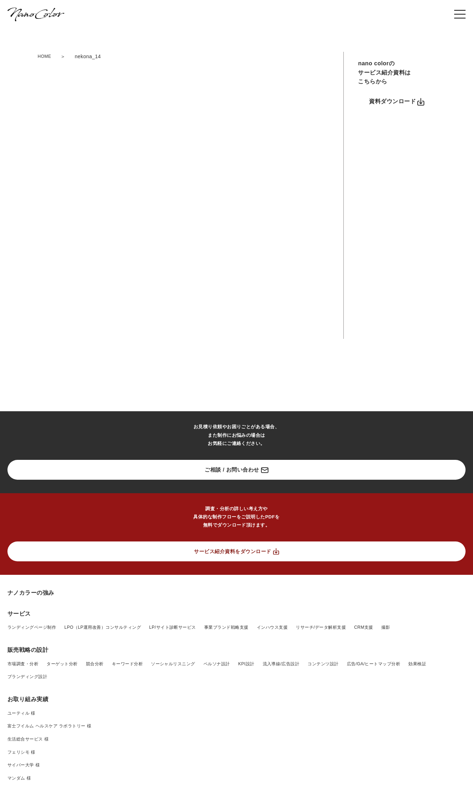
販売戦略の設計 (27, 650)
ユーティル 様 (21, 713)
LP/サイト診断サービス (172, 627)
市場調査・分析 (22, 663)
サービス (19, 614)
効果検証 (417, 663)
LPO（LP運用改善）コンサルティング (102, 627)
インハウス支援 (272, 627)
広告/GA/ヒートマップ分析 (374, 663)
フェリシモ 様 (21, 752)
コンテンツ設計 (323, 663)
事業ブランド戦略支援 (226, 627)
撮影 (385, 627)
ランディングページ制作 (31, 627)
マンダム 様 (19, 778)
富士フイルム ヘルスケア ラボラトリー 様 (49, 725)
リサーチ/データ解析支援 (321, 627)
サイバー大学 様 (23, 765)
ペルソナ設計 (216, 663)
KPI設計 (246, 663)
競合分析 (95, 663)
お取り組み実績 (27, 699)
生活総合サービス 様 (28, 739)
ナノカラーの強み (30, 593)
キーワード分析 (127, 663)
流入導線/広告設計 (281, 663)
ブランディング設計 (27, 676)
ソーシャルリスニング (173, 663)
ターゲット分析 (62, 663)
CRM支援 (363, 627)
